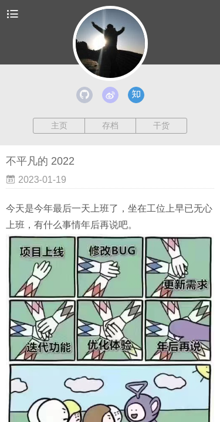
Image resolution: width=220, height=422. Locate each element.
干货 (161, 125)
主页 (59, 125)
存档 (110, 125)
